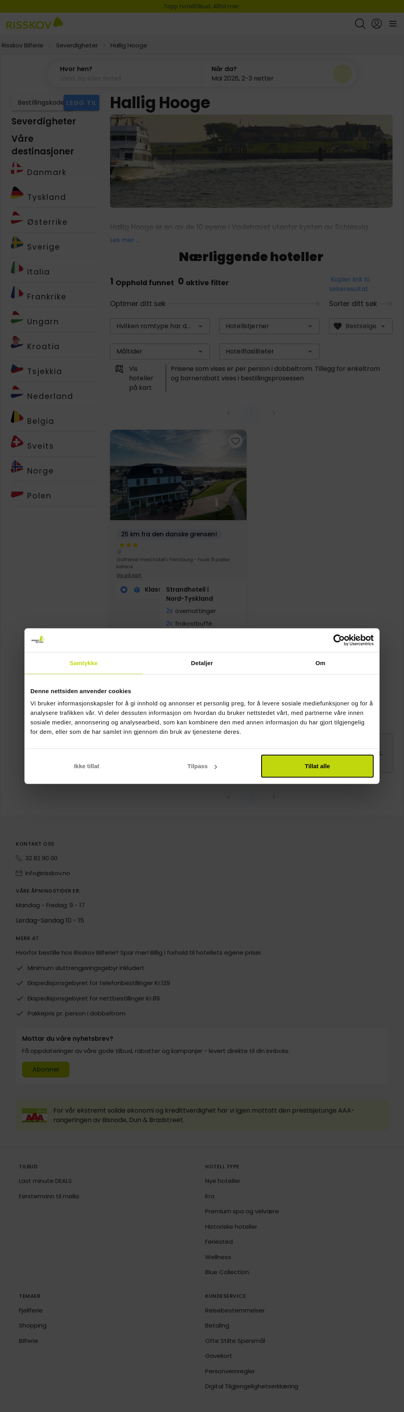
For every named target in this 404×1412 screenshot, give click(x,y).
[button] (200, 326)
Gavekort (218, 1356)
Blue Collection (227, 1272)
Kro (210, 1196)
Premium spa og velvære (242, 1211)
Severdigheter (77, 45)
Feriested (219, 1242)
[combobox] (160, 327)
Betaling (217, 1326)
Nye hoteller (222, 1181)
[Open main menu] (393, 23)
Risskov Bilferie (22, 45)
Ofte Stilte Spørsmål (235, 1341)
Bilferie (28, 1341)
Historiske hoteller (231, 1227)
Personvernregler (230, 1371)
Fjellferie (31, 1311)
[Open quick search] (360, 24)
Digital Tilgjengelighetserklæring (251, 1386)
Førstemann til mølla (49, 1196)
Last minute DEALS (45, 1181)
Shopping (33, 1326)
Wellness (218, 1257)
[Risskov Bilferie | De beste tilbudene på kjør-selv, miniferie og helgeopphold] (34, 23)
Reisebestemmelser (235, 1311)
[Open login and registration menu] (377, 24)
